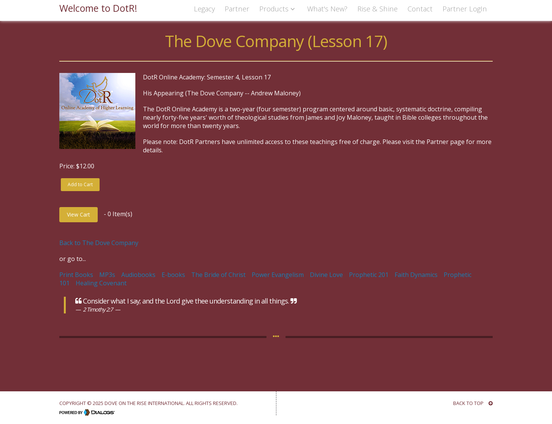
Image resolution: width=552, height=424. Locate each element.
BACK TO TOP (473, 403)
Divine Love (326, 275)
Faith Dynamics (416, 275)
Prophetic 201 (369, 275)
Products (278, 8)
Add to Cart (80, 184)
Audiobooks (138, 275)
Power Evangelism (278, 275)
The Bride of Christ (218, 275)
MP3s (107, 275)
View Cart (78, 214)
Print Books (76, 275)
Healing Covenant (101, 283)
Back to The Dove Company (98, 243)
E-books (173, 275)
